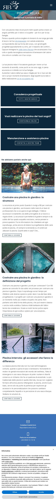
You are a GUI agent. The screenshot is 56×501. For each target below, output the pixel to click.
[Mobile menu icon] (51, 5)
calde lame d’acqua (25, 50)
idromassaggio (20, 41)
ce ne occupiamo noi (25, 79)
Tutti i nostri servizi (27, 99)
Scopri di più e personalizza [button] (28, 497)
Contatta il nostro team (28, 143)
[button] (53, 449)
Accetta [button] (41, 492)
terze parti (33, 463)
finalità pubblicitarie (8, 471)
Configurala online (28, 121)
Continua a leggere (12, 235)
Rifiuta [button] (15, 492)
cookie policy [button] (9, 461)
